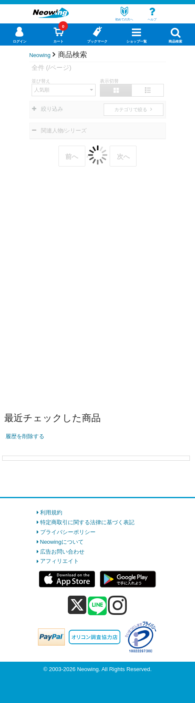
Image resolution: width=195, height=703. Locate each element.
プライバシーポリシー (68, 532)
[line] (97, 606)
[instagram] (117, 605)
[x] (77, 605)
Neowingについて (62, 542)
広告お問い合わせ (62, 551)
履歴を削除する (25, 436)
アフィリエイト (59, 561)
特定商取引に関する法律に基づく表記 (87, 522)
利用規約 (51, 512)
